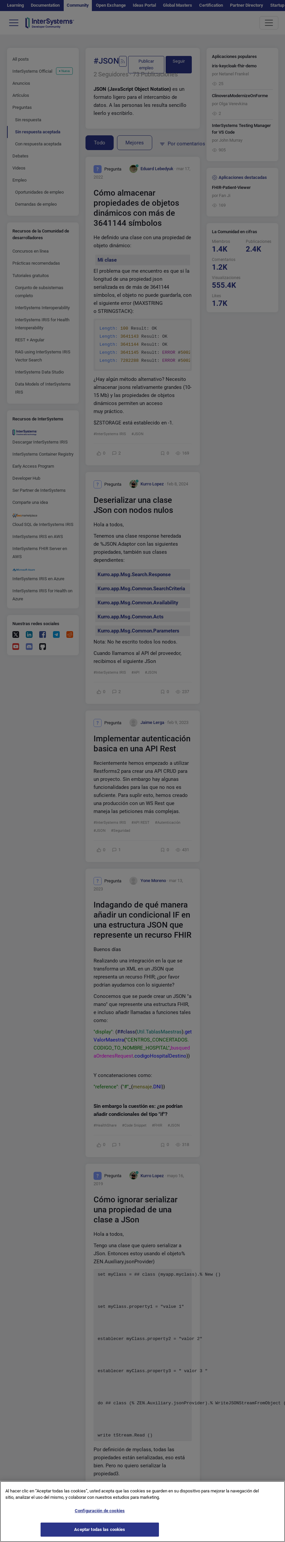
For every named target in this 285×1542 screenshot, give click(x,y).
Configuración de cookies (100, 1513)
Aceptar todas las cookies (99, 1532)
